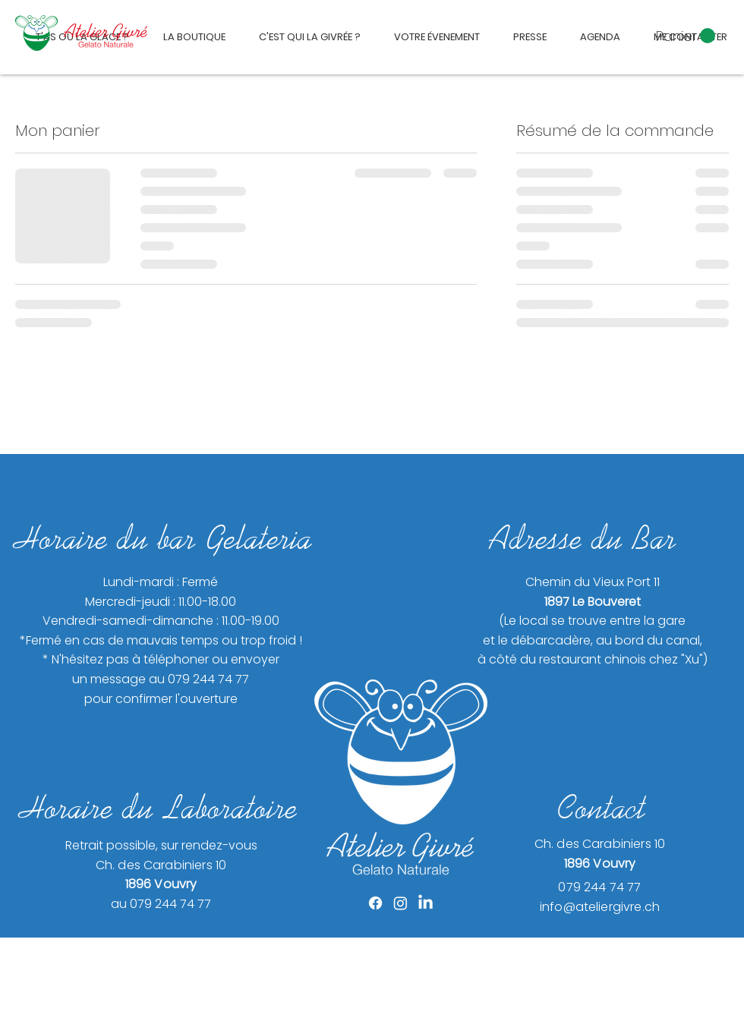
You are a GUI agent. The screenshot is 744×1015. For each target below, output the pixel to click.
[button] (685, 36)
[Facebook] (375, 903)
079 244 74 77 (599, 887)
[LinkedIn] (425, 903)
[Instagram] (400, 903)
